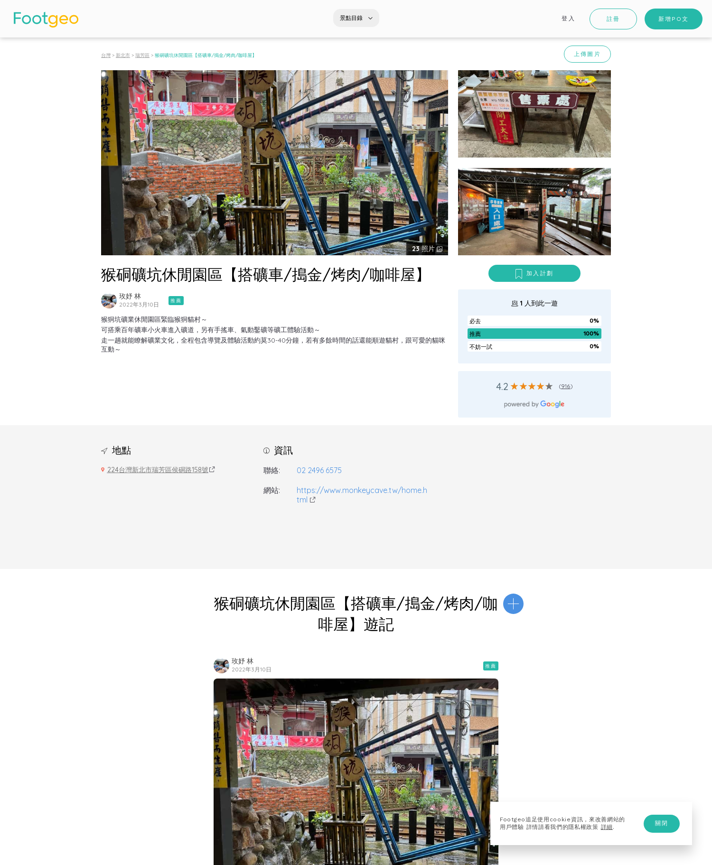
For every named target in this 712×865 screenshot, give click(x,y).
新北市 (123, 55)
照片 (424, 248)
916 (566, 386)
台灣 (106, 55)
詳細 (607, 827)
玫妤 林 (130, 296)
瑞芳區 (142, 55)
